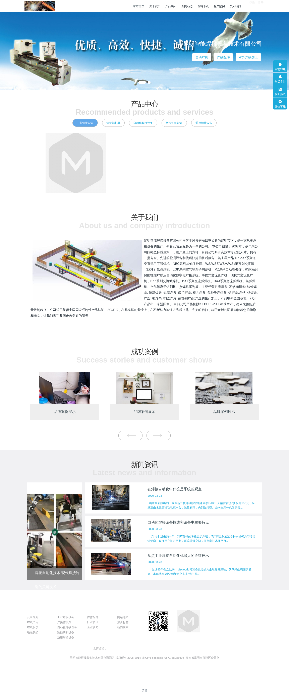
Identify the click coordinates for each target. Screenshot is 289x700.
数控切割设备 (174, 123)
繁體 (144, 690)
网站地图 (122, 617)
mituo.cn (168, 683)
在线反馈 (32, 627)
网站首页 (138, 6)
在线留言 (32, 622)
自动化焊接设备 (143, 123)
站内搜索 (122, 627)
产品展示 (65, 610)
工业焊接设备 (85, 123)
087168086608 (223, 619)
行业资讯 (92, 622)
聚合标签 (122, 622)
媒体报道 (92, 617)
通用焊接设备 (203, 123)
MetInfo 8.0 (138, 683)
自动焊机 (201, 57)
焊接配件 (223, 57)
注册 (261, 5)
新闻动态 (95, 610)
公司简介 (32, 617)
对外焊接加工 (248, 57)
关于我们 (35, 610)
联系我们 (32, 632)
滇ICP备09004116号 (144, 662)
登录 (252, 5)
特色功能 (125, 610)
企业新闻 (92, 627)
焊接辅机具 (113, 123)
